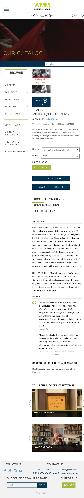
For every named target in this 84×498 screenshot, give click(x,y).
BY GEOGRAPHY (12, 99)
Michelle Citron (49, 119)
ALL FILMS (9, 85)
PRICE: (39, 162)
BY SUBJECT (10, 92)
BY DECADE (10, 106)
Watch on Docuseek (51, 187)
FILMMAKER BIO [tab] (55, 199)
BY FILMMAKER (12, 114)
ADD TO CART (41, 167)
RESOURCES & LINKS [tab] (46, 205)
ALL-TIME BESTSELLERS (11, 133)
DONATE (69, 485)
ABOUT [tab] (38, 199)
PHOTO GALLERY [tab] (44, 211)
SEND (42, 485)
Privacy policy (42, 493)
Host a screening (51, 178)
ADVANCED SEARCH (14, 151)
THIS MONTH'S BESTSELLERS (11, 143)
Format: (35, 155)
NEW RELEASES (12, 125)
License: (36, 149)
